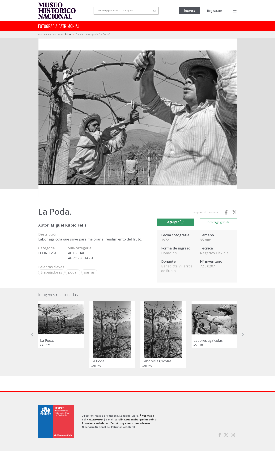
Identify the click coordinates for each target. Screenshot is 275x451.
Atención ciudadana (95, 423)
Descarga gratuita (218, 222)
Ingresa (190, 10)
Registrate (214, 11)
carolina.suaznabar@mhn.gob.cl (136, 419)
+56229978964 (95, 419)
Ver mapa (146, 415)
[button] (32, 334)
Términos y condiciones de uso (130, 423)
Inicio (68, 34)
